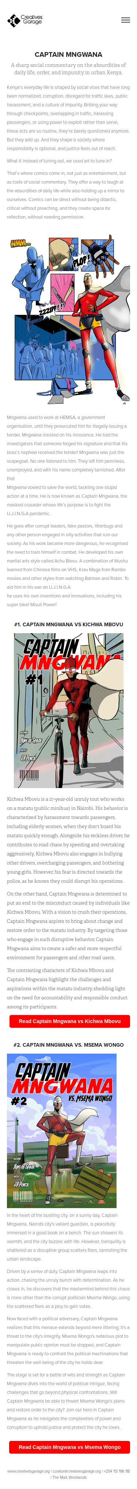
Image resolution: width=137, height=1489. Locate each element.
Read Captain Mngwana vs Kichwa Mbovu (70, 1021)
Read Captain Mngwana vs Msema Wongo (70, 1447)
